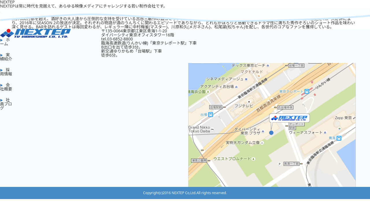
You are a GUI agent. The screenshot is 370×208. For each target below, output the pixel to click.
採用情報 (6, 72)
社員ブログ (6, 104)
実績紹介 (6, 57)
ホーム (5, 42)
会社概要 (6, 87)
